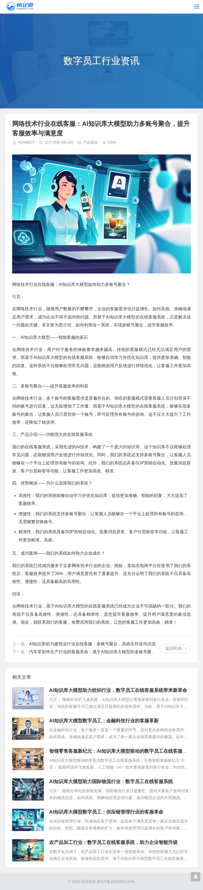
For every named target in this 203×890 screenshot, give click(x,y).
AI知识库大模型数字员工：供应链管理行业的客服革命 (106, 812)
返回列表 (173, 648)
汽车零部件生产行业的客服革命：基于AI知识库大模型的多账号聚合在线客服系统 (105, 652)
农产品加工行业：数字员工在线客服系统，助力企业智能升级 (113, 842)
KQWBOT (26, 142)
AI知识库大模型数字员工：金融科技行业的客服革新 (104, 720)
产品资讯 (90, 142)
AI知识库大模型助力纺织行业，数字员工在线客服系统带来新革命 (118, 690)
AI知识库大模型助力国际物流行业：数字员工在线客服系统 (111, 781)
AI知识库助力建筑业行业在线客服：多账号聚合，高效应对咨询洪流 (92, 644)
